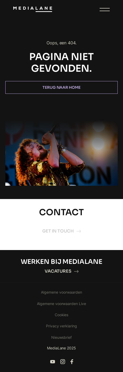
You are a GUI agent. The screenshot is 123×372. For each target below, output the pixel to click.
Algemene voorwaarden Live (61, 303)
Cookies (62, 314)
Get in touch (61, 231)
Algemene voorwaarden (61, 292)
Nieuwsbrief (61, 337)
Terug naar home (62, 87)
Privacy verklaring (61, 326)
